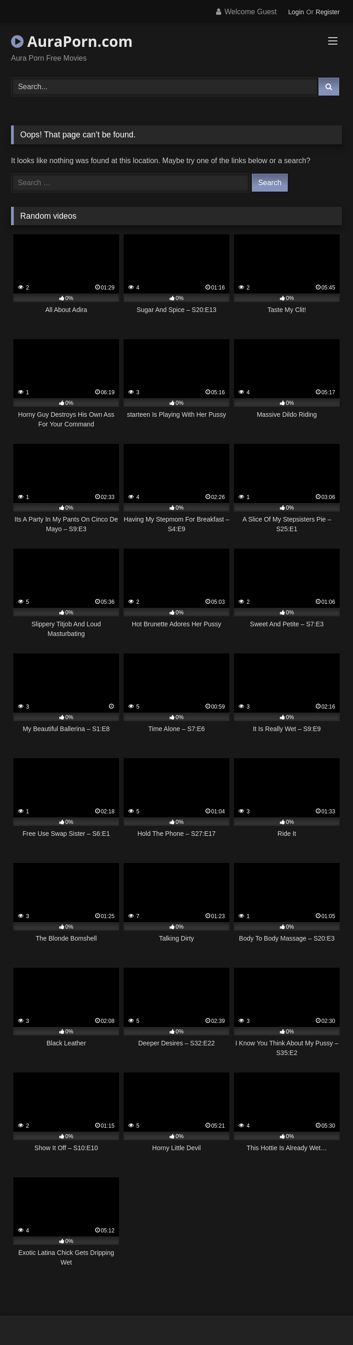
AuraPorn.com (72, 41)
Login (296, 12)
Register (328, 12)
